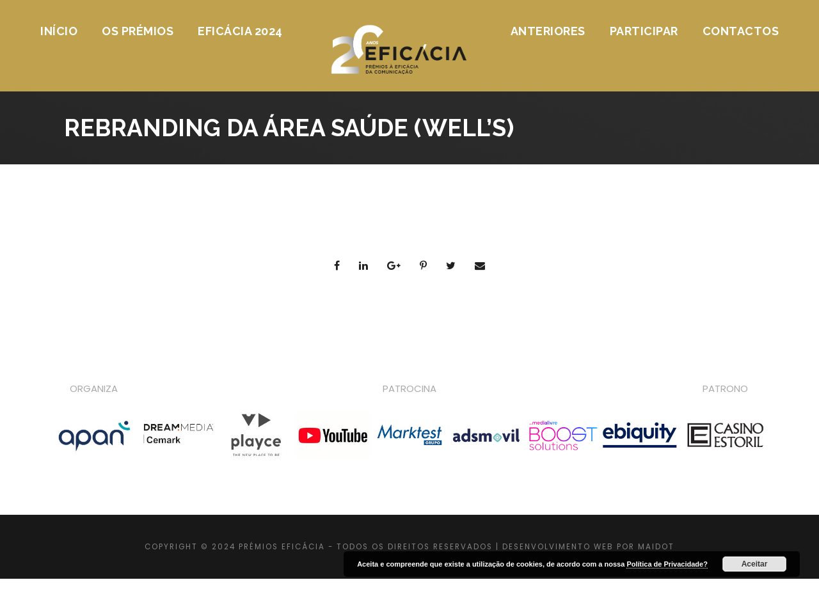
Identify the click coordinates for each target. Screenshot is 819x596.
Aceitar (755, 564)
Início (58, 31)
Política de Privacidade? (667, 564)
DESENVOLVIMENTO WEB (558, 547)
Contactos (741, 31)
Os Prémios (137, 31)
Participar (644, 31)
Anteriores (548, 31)
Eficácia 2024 (240, 31)
